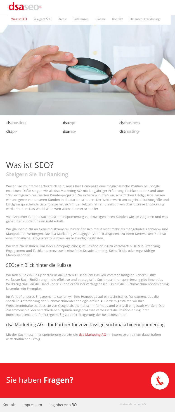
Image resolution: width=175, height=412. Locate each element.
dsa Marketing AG (92, 334)
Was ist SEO (19, 19)
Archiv (62, 19)
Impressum (32, 404)
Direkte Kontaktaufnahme (160, 381)
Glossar (100, 19)
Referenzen (81, 19)
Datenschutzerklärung (145, 19)
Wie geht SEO (43, 19)
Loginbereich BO (63, 404)
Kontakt (117, 19)
